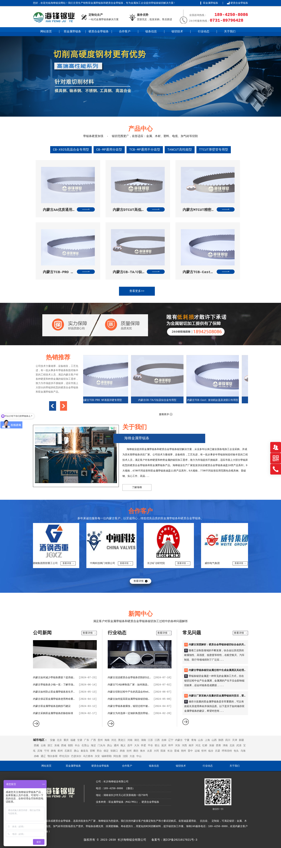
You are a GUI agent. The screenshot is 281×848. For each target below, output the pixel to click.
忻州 (203, 750)
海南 (106, 740)
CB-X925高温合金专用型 (71, 149)
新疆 (241, 740)
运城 (197, 750)
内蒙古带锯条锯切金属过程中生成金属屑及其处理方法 (219, 670)
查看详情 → (89, 633)
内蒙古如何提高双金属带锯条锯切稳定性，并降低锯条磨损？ (141, 699)
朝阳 (70, 745)
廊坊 (135, 750)
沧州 (129, 750)
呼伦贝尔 (64, 756)
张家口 (114, 750)
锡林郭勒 (107, 756)
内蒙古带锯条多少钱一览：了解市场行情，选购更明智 (63, 684)
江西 (157, 740)
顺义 (123, 745)
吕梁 (217, 750)
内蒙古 (179, 740)
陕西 (220, 740)
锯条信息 (151, 31)
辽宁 (170, 740)
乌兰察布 (88, 756)
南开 (191, 745)
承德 (122, 750)
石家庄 (68, 750)
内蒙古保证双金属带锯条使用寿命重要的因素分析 (60, 699)
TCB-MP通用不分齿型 (144, 149)
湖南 (143, 740)
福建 (72, 740)
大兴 (136, 745)
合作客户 (124, 31)
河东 (177, 745)
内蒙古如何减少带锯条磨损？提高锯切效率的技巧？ (62, 677)
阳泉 (163, 750)
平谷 (150, 745)
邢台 (99, 750)
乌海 (243, 750)
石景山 (85, 745)
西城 (63, 745)
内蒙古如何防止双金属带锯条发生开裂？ (55, 691)
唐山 (76, 750)
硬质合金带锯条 (239, 3)
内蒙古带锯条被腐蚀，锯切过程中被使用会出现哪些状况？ (140, 706)
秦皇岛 (84, 750)
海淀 (93, 745)
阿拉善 (117, 756)
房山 (109, 745)
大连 (132, 756)
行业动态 (203, 31)
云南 (43, 745)
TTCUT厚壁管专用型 (213, 149)
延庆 (163, 745)
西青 (218, 745)
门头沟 (101, 745)
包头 (236, 750)
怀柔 (143, 745)
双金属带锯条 (210, 3)
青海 (193, 740)
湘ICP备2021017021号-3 (180, 840)
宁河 (46, 750)
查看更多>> (136, 291)
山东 (200, 740)
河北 (113, 740)
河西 (184, 745)
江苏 (150, 740)
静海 (53, 750)
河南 (129, 740)
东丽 (211, 745)
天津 (234, 740)
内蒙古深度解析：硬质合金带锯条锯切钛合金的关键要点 (220, 644)
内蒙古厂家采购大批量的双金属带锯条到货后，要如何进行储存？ (225, 695)
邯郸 (92, 750)
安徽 (52, 740)
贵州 (100, 740)
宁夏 (186, 740)
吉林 (163, 740)
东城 (56, 745)
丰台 (77, 745)
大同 (156, 750)
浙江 (50, 745)
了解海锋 (137, 487)
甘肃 (79, 740)
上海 (207, 740)
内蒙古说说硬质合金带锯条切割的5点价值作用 (133, 677)
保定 (106, 750)
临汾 (210, 750)
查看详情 (139, 581)
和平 (170, 745)
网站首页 (46, 31)
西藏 (36, 745)
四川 (227, 740)
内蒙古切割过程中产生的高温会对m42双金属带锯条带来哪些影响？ (145, 691)
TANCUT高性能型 (179, 149)
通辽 (43, 756)
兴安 (97, 756)
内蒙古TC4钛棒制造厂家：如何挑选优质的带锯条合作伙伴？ (141, 684)
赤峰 (36, 756)
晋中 (190, 750)
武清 (238, 745)
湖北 (136, 740)
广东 (86, 740)
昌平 (129, 745)
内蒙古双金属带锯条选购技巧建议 (52, 706)
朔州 (183, 750)
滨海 (39, 750)
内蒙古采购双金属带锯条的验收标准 (53, 713)
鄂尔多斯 (52, 756)
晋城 (176, 750)
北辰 (232, 745)
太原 (149, 750)
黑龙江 (122, 740)
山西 (214, 740)
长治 (169, 750)
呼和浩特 (227, 750)
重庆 (66, 740)
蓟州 (60, 750)
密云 (157, 745)
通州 (116, 745)
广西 (93, 740)
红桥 (204, 745)
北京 (59, 740)
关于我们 (229, 31)
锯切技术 (177, 31)
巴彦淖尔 (76, 756)
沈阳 (125, 756)
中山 (138, 756)
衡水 (142, 750)
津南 (225, 745)
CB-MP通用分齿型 (109, 149)
